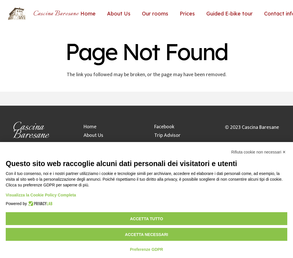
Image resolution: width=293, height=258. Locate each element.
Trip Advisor (167, 135)
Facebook (164, 127)
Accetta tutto (146, 218)
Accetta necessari (146, 234)
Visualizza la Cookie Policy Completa (41, 195)
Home (90, 127)
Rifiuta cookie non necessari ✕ (258, 152)
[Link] (17, 14)
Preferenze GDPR (146, 249)
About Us (93, 135)
